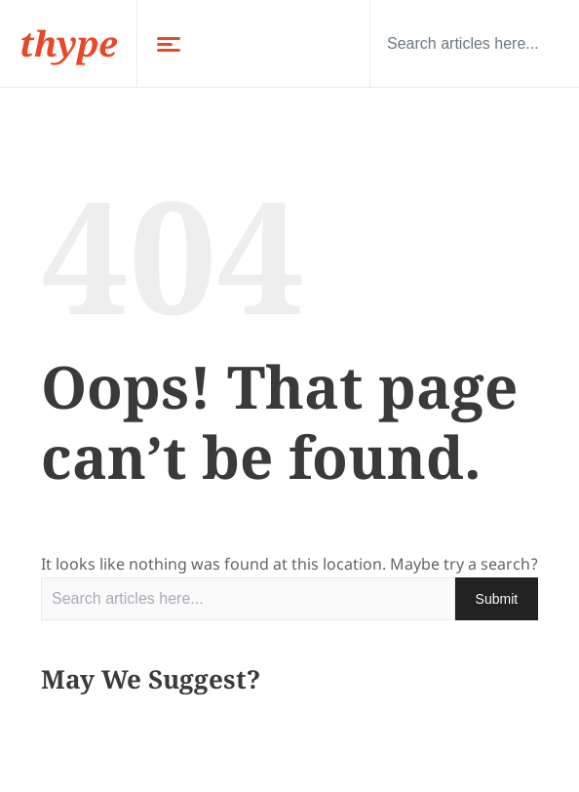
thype (68, 43)
